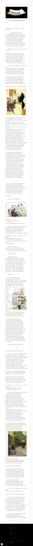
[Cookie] (2, 544)
